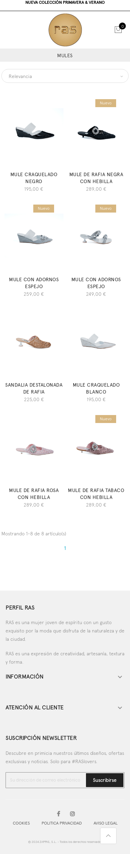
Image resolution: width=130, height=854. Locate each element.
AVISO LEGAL (106, 823)
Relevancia (20, 76)
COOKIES (21, 823)
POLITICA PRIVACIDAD (62, 823)
